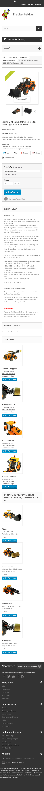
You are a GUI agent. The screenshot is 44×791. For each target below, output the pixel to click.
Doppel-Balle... (7, 566)
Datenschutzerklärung (10, 717)
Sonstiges (5, 698)
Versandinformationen (10, 777)
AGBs (4, 720)
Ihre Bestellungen (8, 736)
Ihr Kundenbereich (11, 731)
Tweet (6, 153)
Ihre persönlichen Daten (10, 745)
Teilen (15, 153)
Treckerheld (6, 689)
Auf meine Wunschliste (16, 199)
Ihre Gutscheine (7, 748)
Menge (6, 180)
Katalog (24, 4)
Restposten (6, 695)
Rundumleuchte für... (10, 440)
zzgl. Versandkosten (11, 171)
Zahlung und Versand (9, 711)
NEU (3, 686)
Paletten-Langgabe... (10, 369)
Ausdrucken (9, 158)
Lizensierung (6, 714)
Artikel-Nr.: (6, 130)
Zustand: (5, 133)
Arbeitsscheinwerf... (9, 476)
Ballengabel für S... (9, 405)
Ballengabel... (7, 641)
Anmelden (38, 4)
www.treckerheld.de (8, 149)
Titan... (4, 529)
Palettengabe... (8, 603)
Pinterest (36, 153)
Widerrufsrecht (7, 723)
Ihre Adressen (7, 742)
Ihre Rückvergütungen (10, 739)
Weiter (35, 111)
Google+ (25, 153)
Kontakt (30, 4)
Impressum (6, 726)
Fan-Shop (5, 692)
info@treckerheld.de (17, 762)
